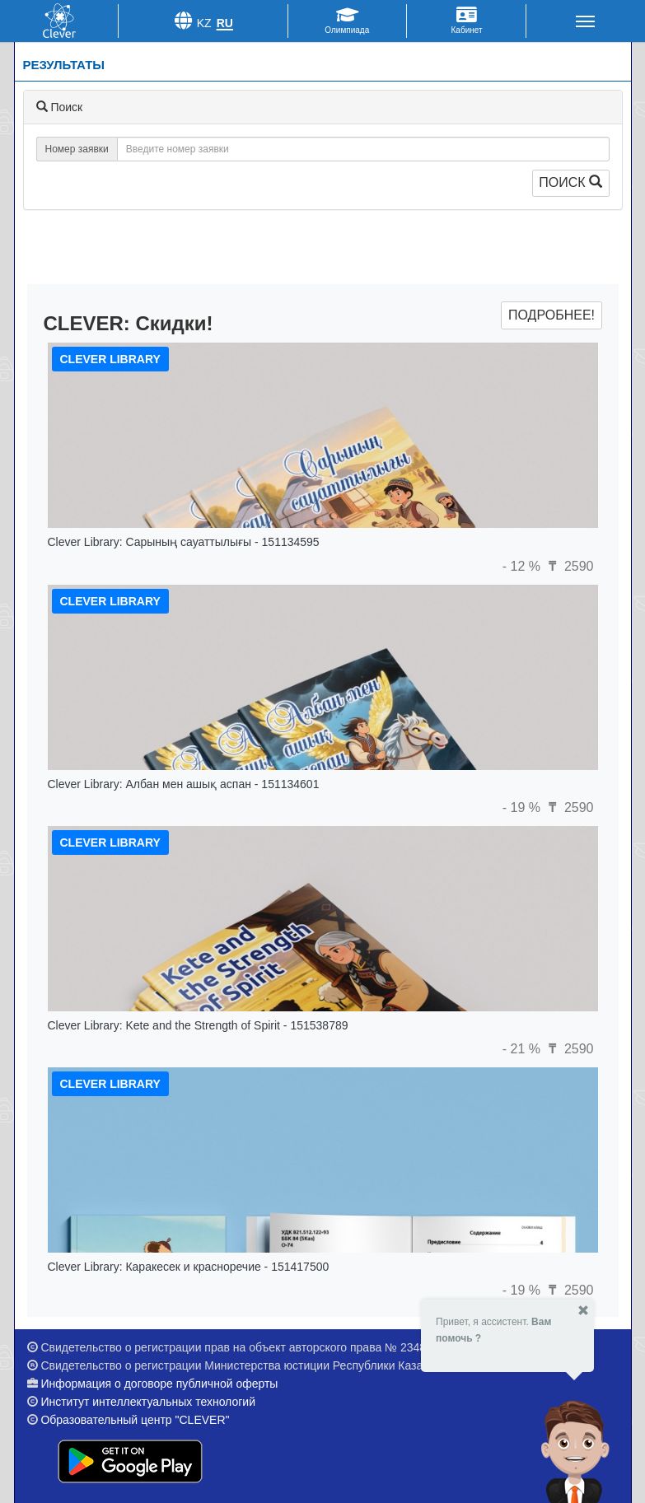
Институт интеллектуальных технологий (147, 1401)
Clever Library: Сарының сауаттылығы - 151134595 (184, 541)
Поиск (570, 182)
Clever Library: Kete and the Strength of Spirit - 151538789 (198, 1025)
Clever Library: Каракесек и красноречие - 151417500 (189, 1266)
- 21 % (523, 1049)
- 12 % (523, 566)
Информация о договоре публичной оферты (159, 1383)
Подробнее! (551, 315)
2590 (568, 566)
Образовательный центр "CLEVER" (134, 1419)
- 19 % (523, 808)
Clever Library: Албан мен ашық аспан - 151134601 (184, 784)
